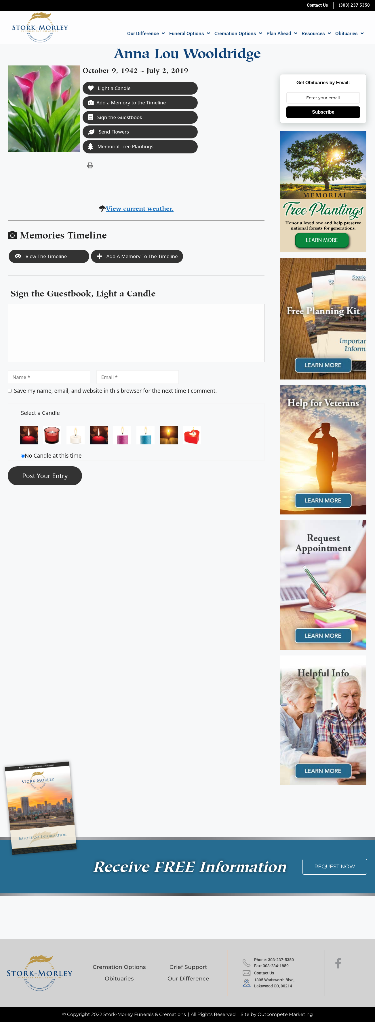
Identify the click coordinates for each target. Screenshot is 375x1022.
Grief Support (188, 967)
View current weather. (140, 207)
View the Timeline (41, 256)
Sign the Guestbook (115, 117)
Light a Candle (109, 88)
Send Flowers (108, 131)
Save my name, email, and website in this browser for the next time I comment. (115, 390)
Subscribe (323, 112)
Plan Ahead (282, 33)
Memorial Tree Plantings (120, 146)
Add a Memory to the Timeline (127, 102)
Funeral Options (189, 33)
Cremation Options (238, 33)
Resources (316, 33)
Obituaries (349, 33)
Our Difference (146, 33)
